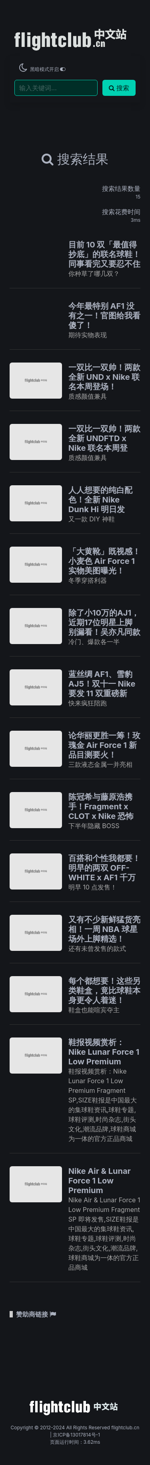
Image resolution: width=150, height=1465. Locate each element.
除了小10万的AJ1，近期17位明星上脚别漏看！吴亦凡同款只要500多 (104, 627)
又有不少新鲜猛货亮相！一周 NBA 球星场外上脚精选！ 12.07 (104, 934)
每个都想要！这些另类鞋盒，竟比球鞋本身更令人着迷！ (104, 990)
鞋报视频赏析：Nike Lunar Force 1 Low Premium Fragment (103, 1056)
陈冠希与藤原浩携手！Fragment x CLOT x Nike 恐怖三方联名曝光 (101, 811)
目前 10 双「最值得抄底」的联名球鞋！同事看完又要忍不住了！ (104, 259)
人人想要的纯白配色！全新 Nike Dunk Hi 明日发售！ (100, 504)
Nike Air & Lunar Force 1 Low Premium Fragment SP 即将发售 (102, 1190)
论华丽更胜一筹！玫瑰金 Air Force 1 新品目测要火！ (104, 745)
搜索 (119, 88)
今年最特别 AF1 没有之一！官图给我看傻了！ (104, 315)
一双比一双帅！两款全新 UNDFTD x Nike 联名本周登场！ (104, 443)
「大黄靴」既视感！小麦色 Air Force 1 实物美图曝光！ (104, 561)
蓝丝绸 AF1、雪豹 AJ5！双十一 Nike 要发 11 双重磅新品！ (102, 688)
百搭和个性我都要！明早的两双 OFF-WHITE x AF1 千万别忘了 (104, 872)
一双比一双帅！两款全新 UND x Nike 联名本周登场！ (104, 377)
